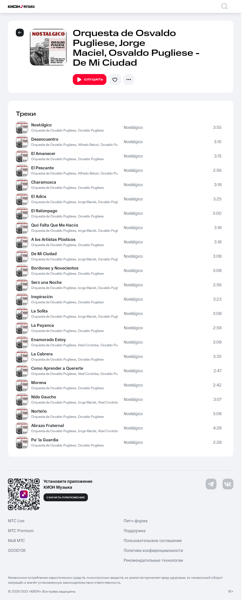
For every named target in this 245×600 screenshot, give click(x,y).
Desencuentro (44, 139)
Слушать (89, 80)
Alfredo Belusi (88, 144)
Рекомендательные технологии (153, 560)
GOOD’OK (17, 551)
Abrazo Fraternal (47, 426)
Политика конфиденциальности (153, 551)
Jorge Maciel (87, 202)
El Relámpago (44, 211)
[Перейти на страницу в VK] (227, 484)
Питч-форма (135, 521)
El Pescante (42, 168)
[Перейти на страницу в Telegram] (211, 484)
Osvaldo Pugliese (91, 130)
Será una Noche (46, 283)
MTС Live (16, 521)
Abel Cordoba (88, 345)
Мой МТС (16, 541)
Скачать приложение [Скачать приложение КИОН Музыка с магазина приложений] (66, 497)
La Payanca (42, 326)
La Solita (39, 311)
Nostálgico (41, 125)
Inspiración (42, 297)
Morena (38, 383)
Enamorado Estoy (48, 340)
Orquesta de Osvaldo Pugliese (53, 130)
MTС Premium (21, 531)
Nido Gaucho (43, 397)
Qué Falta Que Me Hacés (54, 225)
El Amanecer (43, 154)
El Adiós (38, 197)
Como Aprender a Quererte (57, 368)
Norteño (39, 411)
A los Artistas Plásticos (53, 240)
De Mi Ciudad (44, 254)
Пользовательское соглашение (153, 541)
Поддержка (135, 531)
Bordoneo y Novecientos (54, 268)
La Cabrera (42, 354)
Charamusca (43, 182)
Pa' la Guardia (44, 440)
